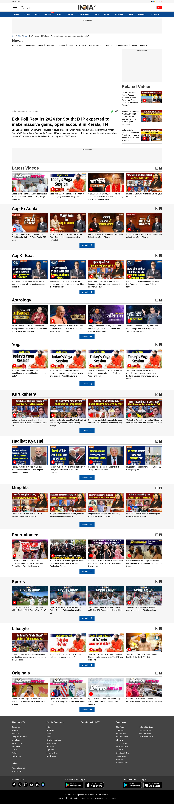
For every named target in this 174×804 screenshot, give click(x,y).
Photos (107, 14)
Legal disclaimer (73, 798)
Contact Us (16, 727)
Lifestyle (119, 14)
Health (130, 14)
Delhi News (120, 730)
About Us (15, 730)
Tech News (50, 746)
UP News (119, 750)
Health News (51, 756)
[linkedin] (37, 784)
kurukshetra (81, 45)
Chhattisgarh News (123, 753)
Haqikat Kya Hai (27, 441)
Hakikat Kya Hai (95, 45)
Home (16, 14)
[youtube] (31, 784)
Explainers (50, 750)
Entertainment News (54, 740)
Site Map (61, 798)
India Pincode (17, 771)
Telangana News (145, 733)
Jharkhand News (122, 737)
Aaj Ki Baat (23, 255)
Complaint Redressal (19, 737)
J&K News (119, 759)
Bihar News (120, 727)
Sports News (51, 743)
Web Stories (16, 756)
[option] (30, 187)
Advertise (15, 733)
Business (142, 14)
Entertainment (84, 14)
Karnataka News (122, 763)
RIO (107, 798)
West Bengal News (146, 737)
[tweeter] (20, 784)
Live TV (14, 750)
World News (51, 730)
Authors (14, 753)
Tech (97, 14)
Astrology (50, 45)
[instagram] (25, 784)
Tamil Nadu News (122, 746)
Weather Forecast (18, 768)
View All (87, 245)
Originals (61, 45)
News (13, 36)
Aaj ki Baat (30, 45)
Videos (27, 14)
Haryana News (121, 733)
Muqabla (109, 45)
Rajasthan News (145, 730)
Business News (52, 753)
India (37, 14)
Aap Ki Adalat (25, 208)
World (59, 14)
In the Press (16, 740)
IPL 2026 (48, 14)
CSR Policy (99, 798)
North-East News (122, 743)
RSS (114, 798)
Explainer (155, 14)
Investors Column (18, 743)
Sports (70, 14)
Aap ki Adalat (17, 45)
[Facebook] (14, 784)
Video (19, 36)
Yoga (70, 45)
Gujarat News (121, 756)
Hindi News (16, 746)
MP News (119, 740)
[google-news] (43, 784)
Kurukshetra (24, 394)
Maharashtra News (146, 727)
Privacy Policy (87, 798)
